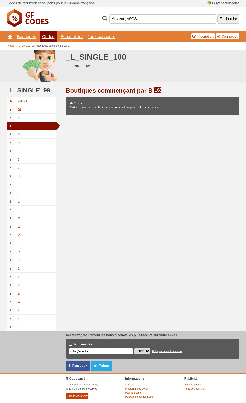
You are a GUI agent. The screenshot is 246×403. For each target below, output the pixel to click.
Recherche (228, 19)
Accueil (11, 45)
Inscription (203, 36)
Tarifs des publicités (195, 388)
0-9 (14, 109)
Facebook (79, 365)
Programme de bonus (137, 388)
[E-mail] (101, 351)
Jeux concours (101, 36)
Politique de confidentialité (167, 351)
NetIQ (95, 384)
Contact (129, 384)
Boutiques (26, 36)
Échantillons (72, 36)
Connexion (227, 36)
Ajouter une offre (193, 384)
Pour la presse (133, 392)
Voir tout (17, 101)
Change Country (77, 396)
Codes (48, 36)
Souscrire (142, 351)
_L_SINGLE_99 (26, 45)
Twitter (104, 365)
